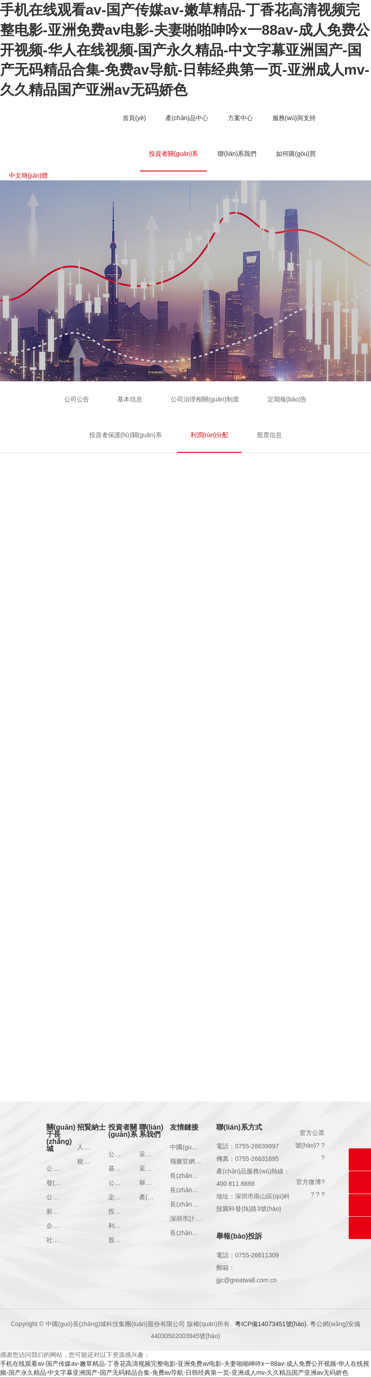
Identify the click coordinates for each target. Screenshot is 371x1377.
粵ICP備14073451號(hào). (271, 1323)
